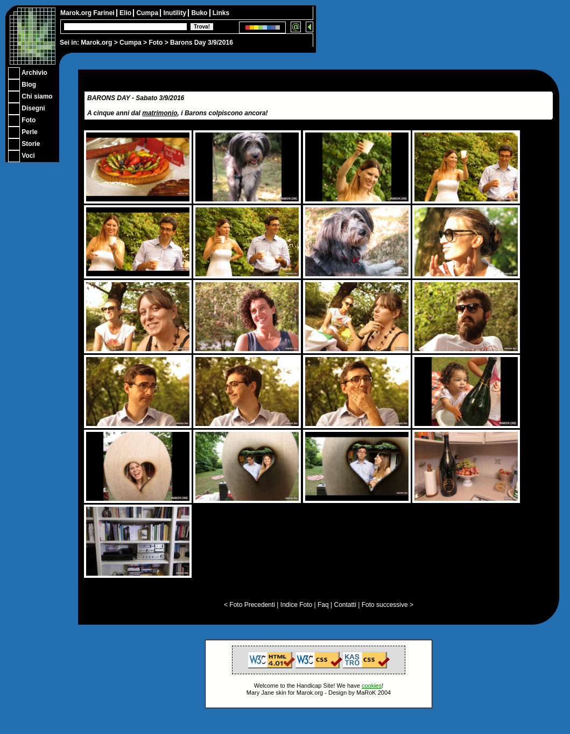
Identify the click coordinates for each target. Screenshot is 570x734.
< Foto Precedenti (249, 605)
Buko (200, 13)
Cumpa (130, 42)
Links (221, 13)
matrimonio (159, 113)
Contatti (345, 605)
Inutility (175, 13)
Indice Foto (296, 605)
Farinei (104, 13)
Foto (156, 42)
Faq (323, 605)
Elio (126, 13)
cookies (372, 685)
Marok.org (96, 42)
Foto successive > (387, 605)
